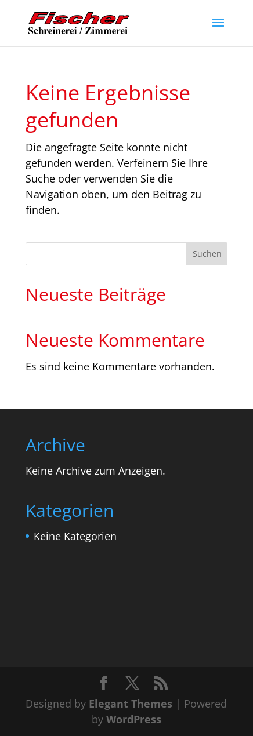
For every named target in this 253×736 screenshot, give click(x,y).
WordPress (133, 719)
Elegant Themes (130, 704)
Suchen (207, 253)
